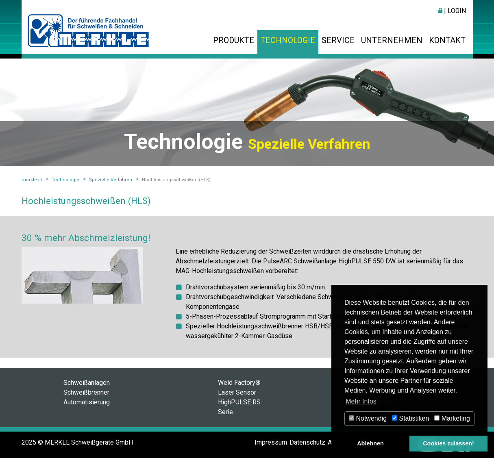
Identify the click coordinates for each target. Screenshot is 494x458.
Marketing (452, 418)
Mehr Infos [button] (361, 401)
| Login (452, 11)
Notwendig (368, 418)
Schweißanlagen (86, 382)
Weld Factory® (239, 382)
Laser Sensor (237, 392)
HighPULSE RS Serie (239, 407)
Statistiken (410, 418)
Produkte (233, 40)
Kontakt (447, 40)
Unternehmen (391, 40)
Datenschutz (307, 442)
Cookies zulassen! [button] (448, 443)
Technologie (288, 40)
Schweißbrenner (86, 392)
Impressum (271, 442)
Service (338, 40)
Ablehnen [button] (370, 443)
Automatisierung (86, 402)
